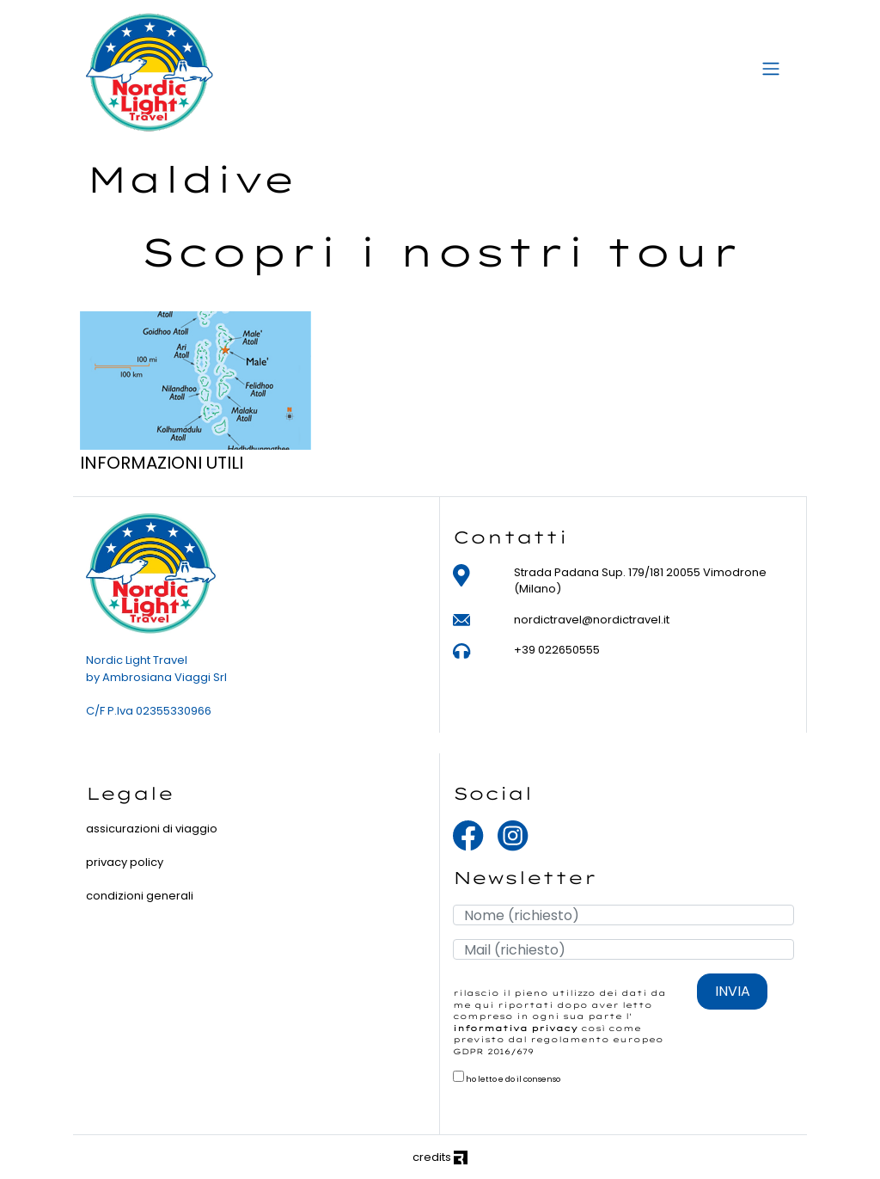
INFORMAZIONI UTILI (161, 463)
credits (440, 1157)
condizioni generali (139, 895)
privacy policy (124, 862)
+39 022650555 (557, 650)
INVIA (732, 991)
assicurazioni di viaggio (151, 828)
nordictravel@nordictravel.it (591, 619)
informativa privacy (515, 1028)
